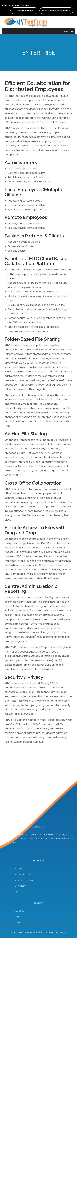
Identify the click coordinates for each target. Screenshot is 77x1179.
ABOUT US (19, 930)
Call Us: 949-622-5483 (15, 5)
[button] (68, 31)
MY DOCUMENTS (22, 901)
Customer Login (24, 10)
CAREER (18, 942)
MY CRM (18, 895)
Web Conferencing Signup (56, 10)
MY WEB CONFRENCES (25, 906)
